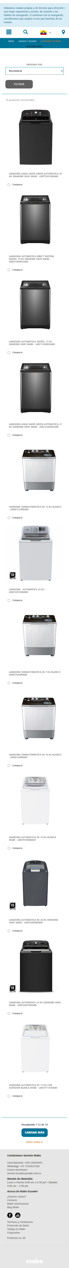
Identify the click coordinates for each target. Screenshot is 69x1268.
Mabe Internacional (17, 1203)
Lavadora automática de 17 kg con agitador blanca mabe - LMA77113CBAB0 (33, 1086)
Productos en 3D (16, 1238)
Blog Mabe (13, 1207)
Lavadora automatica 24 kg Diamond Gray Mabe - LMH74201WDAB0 (35, 1003)
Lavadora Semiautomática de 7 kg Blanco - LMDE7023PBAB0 (35, 673)
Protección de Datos (18, 1225)
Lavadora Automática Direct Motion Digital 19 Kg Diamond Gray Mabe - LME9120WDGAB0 (31, 259)
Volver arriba (34, 1142)
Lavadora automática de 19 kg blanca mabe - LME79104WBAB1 (32, 838)
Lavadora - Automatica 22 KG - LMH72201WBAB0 (27, 590)
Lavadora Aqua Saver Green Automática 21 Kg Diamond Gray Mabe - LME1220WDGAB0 (35, 425)
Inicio (11, 41)
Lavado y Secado (27, 41)
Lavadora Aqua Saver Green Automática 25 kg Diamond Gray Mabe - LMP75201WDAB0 (35, 175)
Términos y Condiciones (20, 1222)
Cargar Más (34, 1132)
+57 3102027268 (29, 1166)
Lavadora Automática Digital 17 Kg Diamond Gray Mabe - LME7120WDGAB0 (32, 343)
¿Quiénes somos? (16, 1196)
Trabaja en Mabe (16, 1229)
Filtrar (19, 84)
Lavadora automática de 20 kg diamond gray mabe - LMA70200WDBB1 (33, 921)
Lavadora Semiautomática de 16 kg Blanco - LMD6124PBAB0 (35, 756)
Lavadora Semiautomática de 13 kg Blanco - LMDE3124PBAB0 (35, 508)
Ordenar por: (34, 64)
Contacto (12, 1200)
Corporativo (13, 1232)
